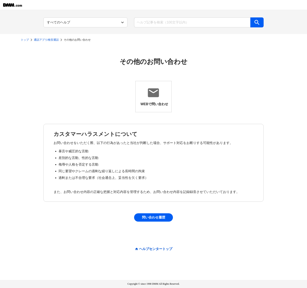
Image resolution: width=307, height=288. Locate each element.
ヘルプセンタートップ (155, 249)
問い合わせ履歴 (153, 217)
